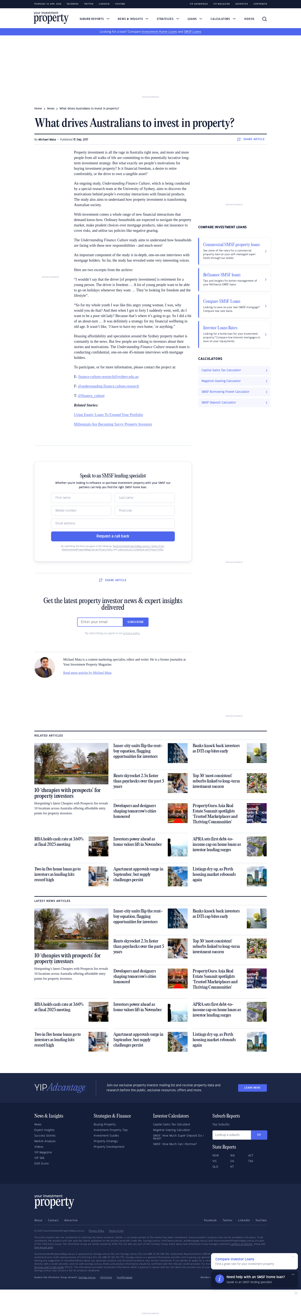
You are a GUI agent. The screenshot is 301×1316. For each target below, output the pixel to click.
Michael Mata (47, 139)
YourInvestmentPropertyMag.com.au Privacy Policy (87, 550)
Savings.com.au (87, 1277)
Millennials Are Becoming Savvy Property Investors (113, 424)
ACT (250, 1155)
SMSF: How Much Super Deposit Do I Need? (178, 1137)
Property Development (109, 1147)
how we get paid (43, 1247)
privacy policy (131, 633)
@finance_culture (91, 396)
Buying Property (105, 1124)
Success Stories (45, 1136)
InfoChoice (106, 1277)
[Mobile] (81, 511)
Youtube (120, 4)
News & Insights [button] (133, 19)
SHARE (251, 139)
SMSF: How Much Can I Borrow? (175, 1144)
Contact (53, 1220)
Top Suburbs (221, 1124)
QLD (215, 1167)
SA (232, 1161)
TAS (250, 1161)
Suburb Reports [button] (94, 19)
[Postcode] (145, 511)
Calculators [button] (223, 19)
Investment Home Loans (159, 31)
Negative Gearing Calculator (172, 1130)
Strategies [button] (168, 19)
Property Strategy (106, 1141)
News (38, 1124)
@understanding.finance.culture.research (108, 386)
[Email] (113, 524)
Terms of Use (116, 1231)
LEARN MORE (252, 1088)
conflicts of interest (241, 1244)
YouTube (261, 1220)
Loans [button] (195, 19)
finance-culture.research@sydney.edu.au (108, 377)
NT (232, 1167)
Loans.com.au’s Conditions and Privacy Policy (140, 550)
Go (259, 1135)
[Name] (81, 498)
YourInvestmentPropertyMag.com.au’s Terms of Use (138, 546)
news (50, 108)
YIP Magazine (221, 4)
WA (232, 1155)
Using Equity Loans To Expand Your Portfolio (108, 415)
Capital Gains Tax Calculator (172, 1124)
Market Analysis (45, 1141)
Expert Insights (44, 1130)
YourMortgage (124, 1277)
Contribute (260, 4)
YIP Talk (39, 1158)
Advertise (241, 4)
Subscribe (135, 622)
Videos (249, 19)
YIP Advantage (199, 4)
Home (38, 108)
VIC (214, 1161)
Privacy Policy (96, 1231)
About (38, 1220)
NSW (215, 1155)
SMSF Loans (192, 31)
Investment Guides (106, 1136)
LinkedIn (104, 4)
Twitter (89, 4)
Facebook (73, 4)
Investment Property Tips (111, 1130)
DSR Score (41, 1163)
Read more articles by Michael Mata (87, 672)
